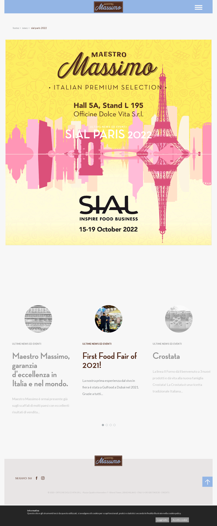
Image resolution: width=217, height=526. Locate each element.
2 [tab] (107, 425)
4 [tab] (114, 425)
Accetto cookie (180, 519)
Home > (17, 28)
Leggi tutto (162, 519)
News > (26, 28)
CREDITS (165, 492)
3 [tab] (111, 425)
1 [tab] (103, 425)
